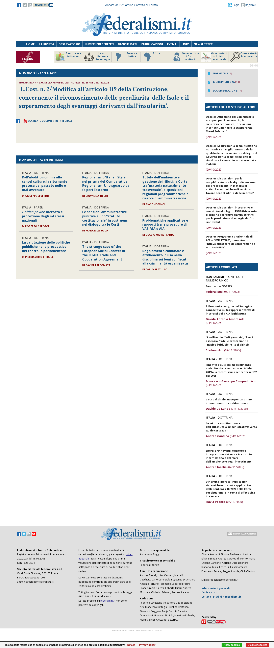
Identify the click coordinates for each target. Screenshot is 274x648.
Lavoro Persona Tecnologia (97, 57)
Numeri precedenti (99, 44)
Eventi (172, 44)
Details (131, 645)
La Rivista (46, 44)
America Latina (125, 57)
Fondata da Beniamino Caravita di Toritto (131, 5)
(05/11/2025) (223, 292)
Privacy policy (147, 645)
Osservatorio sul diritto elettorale (214, 57)
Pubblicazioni (152, 44)
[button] (233, 5)
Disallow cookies (257, 645)
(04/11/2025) (225, 321)
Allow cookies (232, 645)
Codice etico (209, 592)
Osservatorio (69, 44)
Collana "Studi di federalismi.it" (221, 596)
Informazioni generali (215, 588)
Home (30, 44)
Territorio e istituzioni (68, 57)
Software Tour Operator (137, 635)
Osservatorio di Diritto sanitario (185, 57)
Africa (151, 57)
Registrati (248, 5)
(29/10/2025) (214, 137)
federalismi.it (107, 600)
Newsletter (203, 44)
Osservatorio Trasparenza (243, 57)
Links (185, 44)
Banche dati (127, 44)
